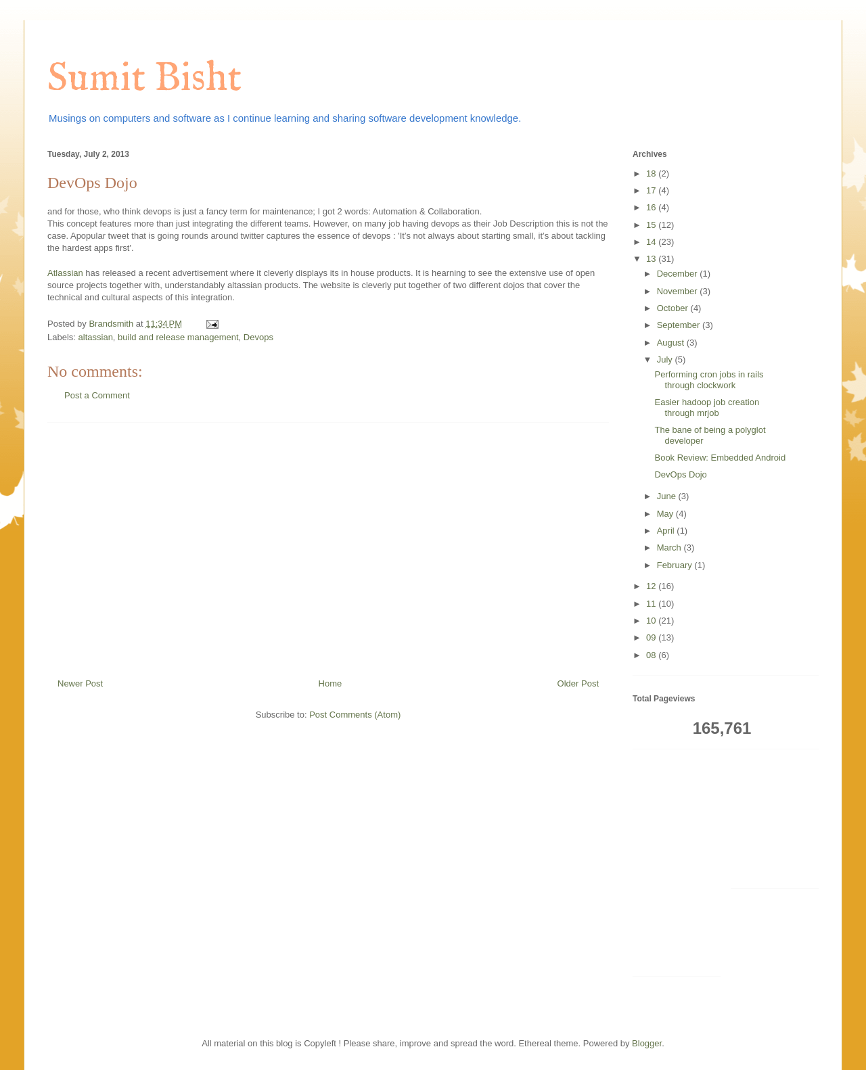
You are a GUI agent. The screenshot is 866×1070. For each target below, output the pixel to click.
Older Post (578, 683)
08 (652, 655)
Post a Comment (97, 395)
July (666, 359)
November (678, 291)
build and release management (178, 337)
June (668, 496)
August (672, 343)
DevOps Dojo (680, 474)
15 (652, 225)
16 (652, 207)
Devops (258, 337)
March (670, 547)
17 (652, 190)
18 (652, 173)
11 (652, 604)
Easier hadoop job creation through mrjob (706, 407)
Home (330, 683)
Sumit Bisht (144, 79)
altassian (95, 337)
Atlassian (65, 273)
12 (652, 586)
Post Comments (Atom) (355, 715)
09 (652, 637)
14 (652, 242)
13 (652, 259)
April (667, 531)
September (679, 325)
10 (652, 620)
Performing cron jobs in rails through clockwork (708, 379)
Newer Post (80, 683)
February (676, 565)
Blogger (647, 1043)
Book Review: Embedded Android (719, 457)
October (674, 308)
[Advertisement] (328, 545)
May (666, 514)
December (678, 274)
